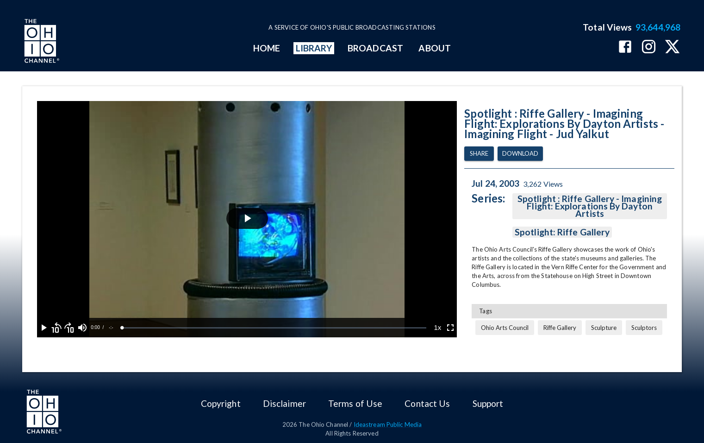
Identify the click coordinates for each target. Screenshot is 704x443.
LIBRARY (314, 48)
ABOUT (434, 48)
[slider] (274, 328)
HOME (266, 48)
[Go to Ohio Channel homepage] (40, 42)
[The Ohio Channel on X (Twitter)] (672, 47)
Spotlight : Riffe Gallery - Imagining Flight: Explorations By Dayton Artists (589, 206)
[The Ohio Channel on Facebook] (625, 47)
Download (520, 153)
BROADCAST (375, 48)
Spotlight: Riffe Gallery (562, 232)
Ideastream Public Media (388, 424)
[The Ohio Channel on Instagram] (649, 47)
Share (479, 153)
